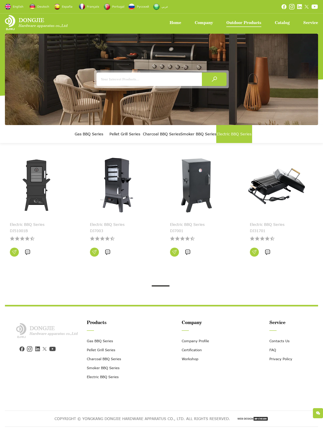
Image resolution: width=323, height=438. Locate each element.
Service (310, 22)
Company (204, 22)
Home (175, 22)
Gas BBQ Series (89, 134)
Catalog (282, 22)
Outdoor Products (243, 22)
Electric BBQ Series (234, 134)
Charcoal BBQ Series (161, 134)
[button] (161, 285)
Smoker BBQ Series (198, 134)
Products (97, 331)
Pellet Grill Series (124, 134)
